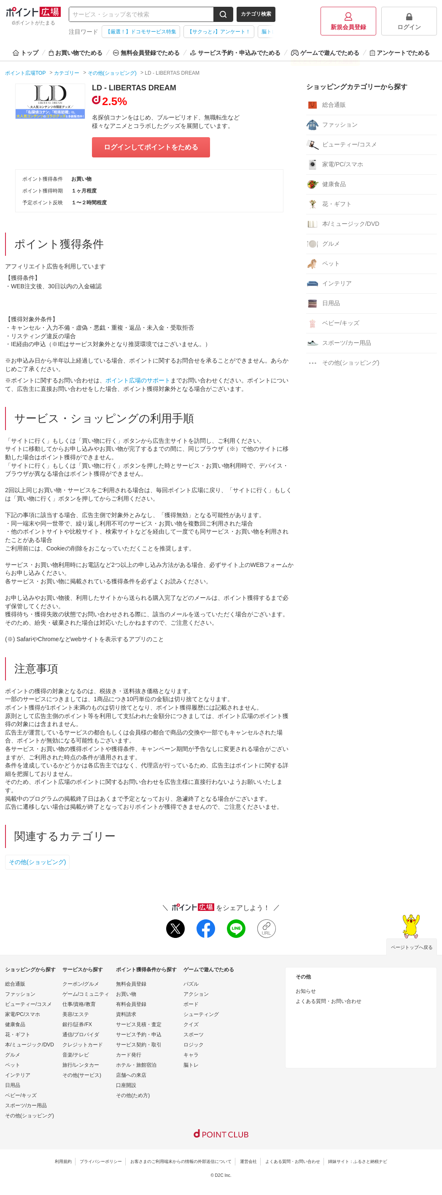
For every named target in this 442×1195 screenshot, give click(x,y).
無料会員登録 (131, 984)
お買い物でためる (75, 52)
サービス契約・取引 (139, 1045)
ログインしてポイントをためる (151, 147)
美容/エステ (75, 1014)
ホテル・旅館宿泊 (136, 1065)
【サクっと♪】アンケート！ (219, 32)
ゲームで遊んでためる (325, 52)
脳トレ (191, 1065)
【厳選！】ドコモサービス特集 (140, 32)
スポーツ (193, 1035)
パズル (191, 984)
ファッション (332, 125)
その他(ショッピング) (37, 862)
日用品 (323, 303)
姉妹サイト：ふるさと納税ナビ (357, 1161)
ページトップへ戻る (412, 947)
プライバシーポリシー (101, 1161)
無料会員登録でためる (146, 52)
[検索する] (223, 14)
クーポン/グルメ (80, 984)
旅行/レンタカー (80, 1065)
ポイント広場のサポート (137, 380)
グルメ (323, 244)
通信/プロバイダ (80, 1035)
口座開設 (126, 1085)
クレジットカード (82, 1045)
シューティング (201, 1014)
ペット (323, 263)
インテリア (329, 283)
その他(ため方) (133, 1095)
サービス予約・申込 (139, 1035)
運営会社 (248, 1161)
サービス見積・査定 (139, 1024)
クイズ (191, 1024)
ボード (191, 1004)
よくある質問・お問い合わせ (328, 1001)
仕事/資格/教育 (79, 1004)
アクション (196, 994)
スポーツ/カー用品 (338, 343)
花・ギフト (329, 204)
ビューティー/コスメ (341, 144)
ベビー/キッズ (332, 323)
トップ (25, 52)
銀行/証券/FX (77, 1024)
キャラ (191, 1055)
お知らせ (306, 991)
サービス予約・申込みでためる (235, 52)
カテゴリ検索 (256, 14)
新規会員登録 (348, 21)
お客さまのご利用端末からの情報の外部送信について (181, 1161)
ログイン (409, 21)
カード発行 (128, 1055)
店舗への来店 (131, 1075)
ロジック (193, 1045)
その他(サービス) (81, 1075)
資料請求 (126, 1014)
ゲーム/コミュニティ (85, 994)
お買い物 (126, 994)
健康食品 (326, 184)
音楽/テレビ (75, 1055)
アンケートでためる (400, 52)
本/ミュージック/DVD (342, 224)
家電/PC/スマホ (334, 164)
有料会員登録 (131, 1004)
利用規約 (63, 1161)
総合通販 (326, 105)
